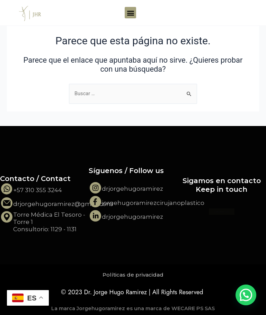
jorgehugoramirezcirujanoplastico (153, 202)
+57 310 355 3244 (37, 190)
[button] (130, 12)
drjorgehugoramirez (132, 188)
